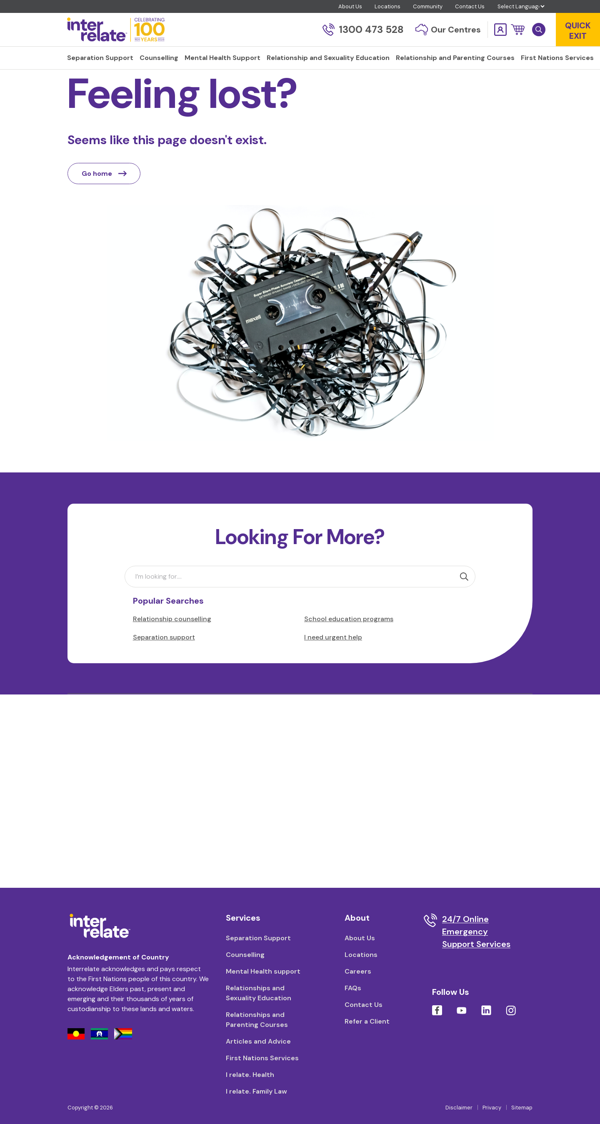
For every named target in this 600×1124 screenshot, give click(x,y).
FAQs (353, 988)
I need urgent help (333, 659)
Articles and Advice (258, 1041)
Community (427, 6)
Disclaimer (458, 1107)
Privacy (491, 1107)
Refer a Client (367, 1021)
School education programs (348, 641)
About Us (350, 6)
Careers (358, 971)
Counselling (245, 954)
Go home (104, 195)
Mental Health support (263, 971)
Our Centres (448, 29)
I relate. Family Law (256, 1091)
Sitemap (521, 1107)
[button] (518, 29)
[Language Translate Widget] (521, 6)
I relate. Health (250, 1074)
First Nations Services (262, 1058)
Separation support (164, 659)
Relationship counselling (172, 641)
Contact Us (470, 6)
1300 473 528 (363, 29)
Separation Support (258, 938)
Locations (387, 6)
